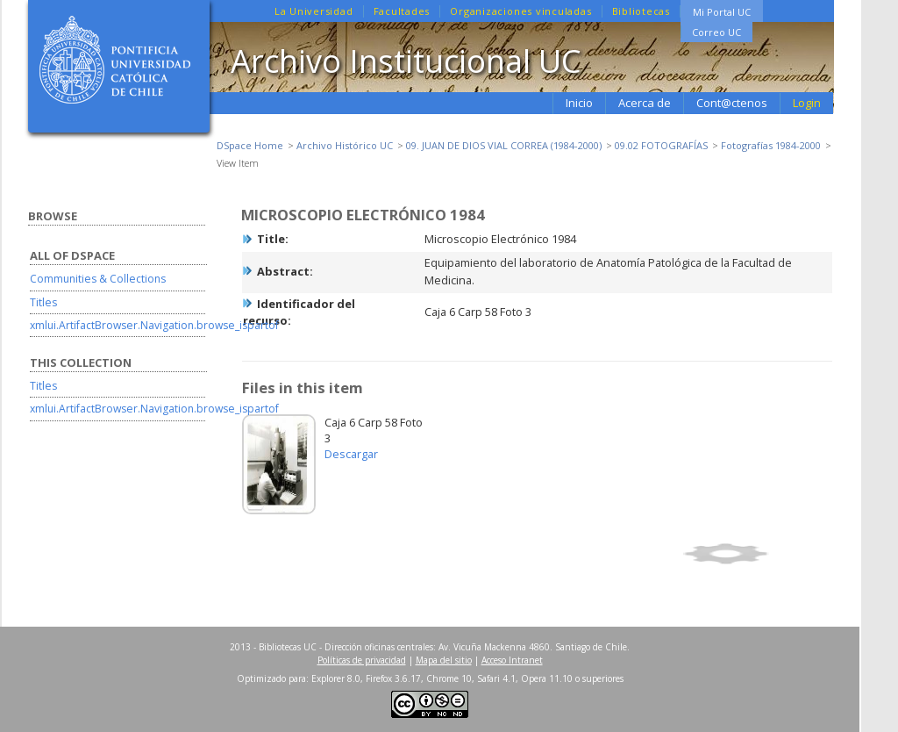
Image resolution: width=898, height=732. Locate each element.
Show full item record (755, 554)
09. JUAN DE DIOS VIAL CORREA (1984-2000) (504, 145)
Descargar (351, 454)
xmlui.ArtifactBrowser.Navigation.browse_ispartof (154, 325)
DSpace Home (250, 145)
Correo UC (716, 32)
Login (807, 103)
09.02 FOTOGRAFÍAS (661, 145)
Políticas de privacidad (361, 660)
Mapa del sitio (444, 660)
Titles (43, 302)
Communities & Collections (98, 278)
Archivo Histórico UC (344, 145)
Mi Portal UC (722, 11)
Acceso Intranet (512, 660)
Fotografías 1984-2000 (771, 145)
